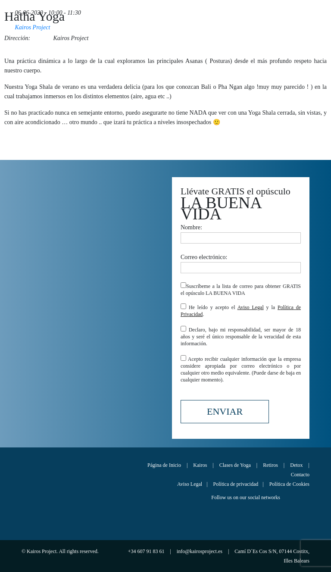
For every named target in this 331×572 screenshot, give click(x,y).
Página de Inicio (164, 465)
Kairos (200, 465)
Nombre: (241, 232)
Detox (296, 465)
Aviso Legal (250, 307)
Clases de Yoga (235, 465)
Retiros (270, 465)
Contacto (300, 475)
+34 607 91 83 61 (147, 551)
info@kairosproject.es (200, 551)
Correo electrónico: (241, 262)
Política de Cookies (289, 484)
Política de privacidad (236, 484)
